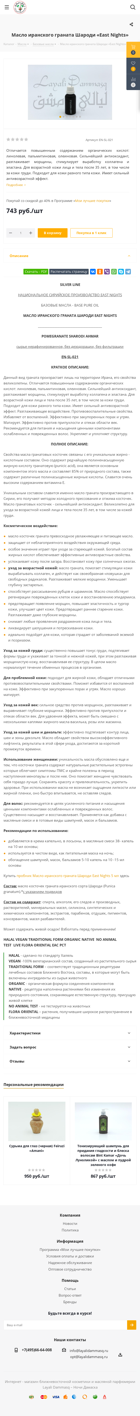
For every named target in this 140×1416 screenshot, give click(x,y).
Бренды (70, 1301)
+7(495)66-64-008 (37, 1349)
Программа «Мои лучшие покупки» (70, 1249)
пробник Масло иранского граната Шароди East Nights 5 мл (68, 875)
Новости (70, 1223)
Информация (70, 1241)
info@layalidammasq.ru (89, 1350)
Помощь (70, 1280)
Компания (70, 1215)
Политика (70, 1230)
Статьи (70, 1288)
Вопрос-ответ (70, 1295)
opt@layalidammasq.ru (89, 1356)
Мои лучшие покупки (92, 200)
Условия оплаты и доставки (70, 1256)
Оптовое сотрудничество (70, 1269)
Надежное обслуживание (70, 1262)
